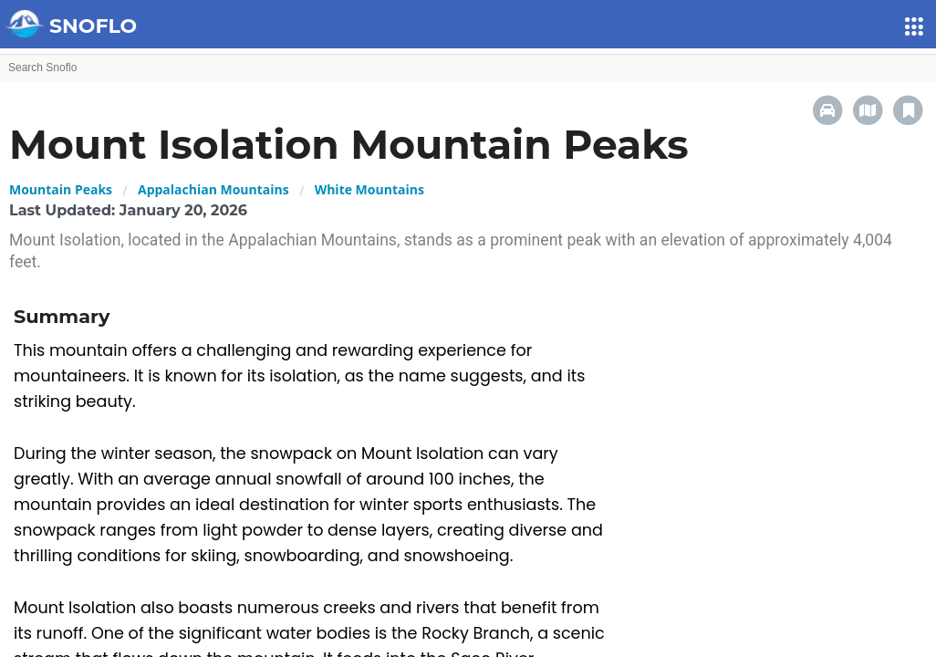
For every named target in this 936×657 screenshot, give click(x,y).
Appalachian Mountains (213, 189)
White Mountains (369, 189)
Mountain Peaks (60, 189)
